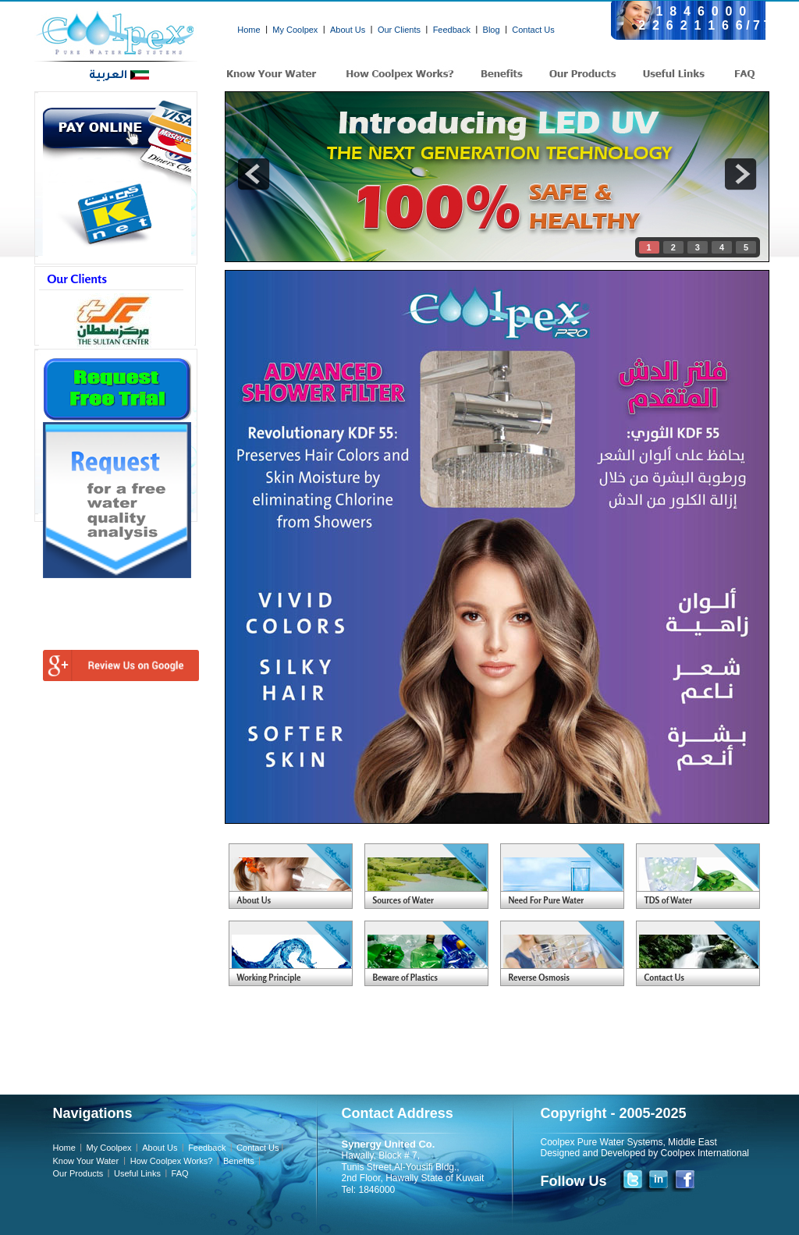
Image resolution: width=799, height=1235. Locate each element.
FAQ (180, 1173)
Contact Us (533, 29)
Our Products (78, 1173)
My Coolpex (295, 29)
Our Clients (399, 29)
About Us (347, 29)
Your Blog (297, 877)
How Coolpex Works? (170, 1161)
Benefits (238, 1161)
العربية (119, 76)
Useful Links (137, 1173)
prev (253, 174)
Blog (491, 29)
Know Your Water (87, 1161)
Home (248, 29)
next (740, 174)
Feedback (452, 29)
